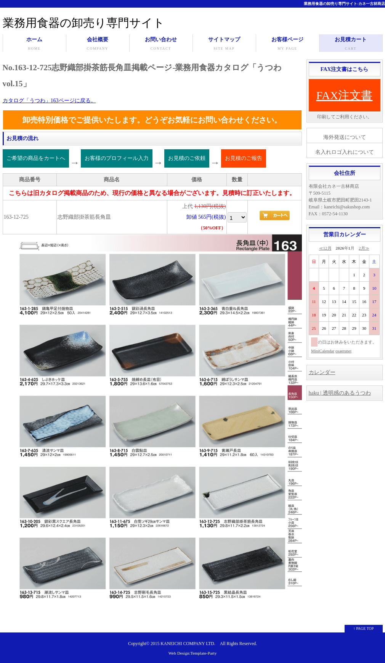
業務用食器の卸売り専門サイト (84, 22)
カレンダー (322, 372)
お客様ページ (287, 44)
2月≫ (364, 248)
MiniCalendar (322, 350)
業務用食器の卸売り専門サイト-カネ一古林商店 (344, 4)
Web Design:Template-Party (192, 653)
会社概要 (97, 44)
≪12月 (325, 248)
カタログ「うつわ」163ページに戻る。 (49, 100)
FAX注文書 (344, 95)
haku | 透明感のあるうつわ (340, 393)
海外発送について (344, 137)
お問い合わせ (161, 44)
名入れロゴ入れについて (344, 152)
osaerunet (343, 350)
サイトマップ (224, 44)
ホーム (34, 44)
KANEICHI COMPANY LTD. (187, 643)
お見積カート (350, 44)
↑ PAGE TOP (363, 628)
